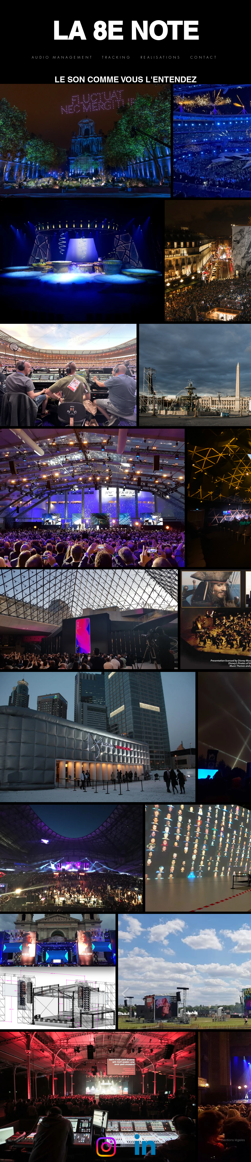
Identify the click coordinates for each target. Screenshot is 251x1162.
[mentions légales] (233, 1140)
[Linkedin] (145, 1147)
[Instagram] (106, 1147)
